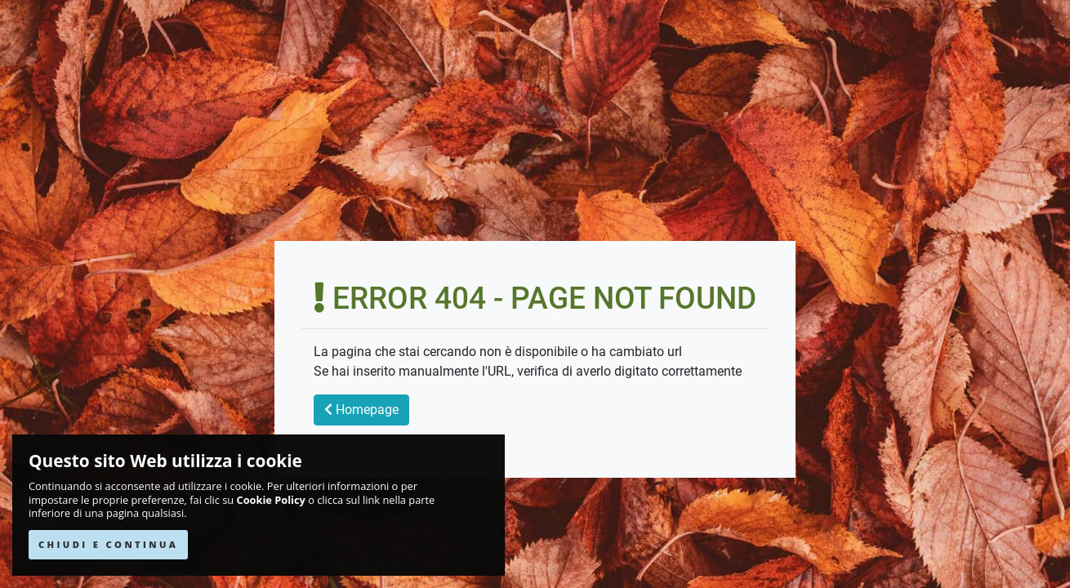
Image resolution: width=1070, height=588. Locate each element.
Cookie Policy (271, 500)
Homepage (361, 409)
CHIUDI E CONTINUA (108, 544)
